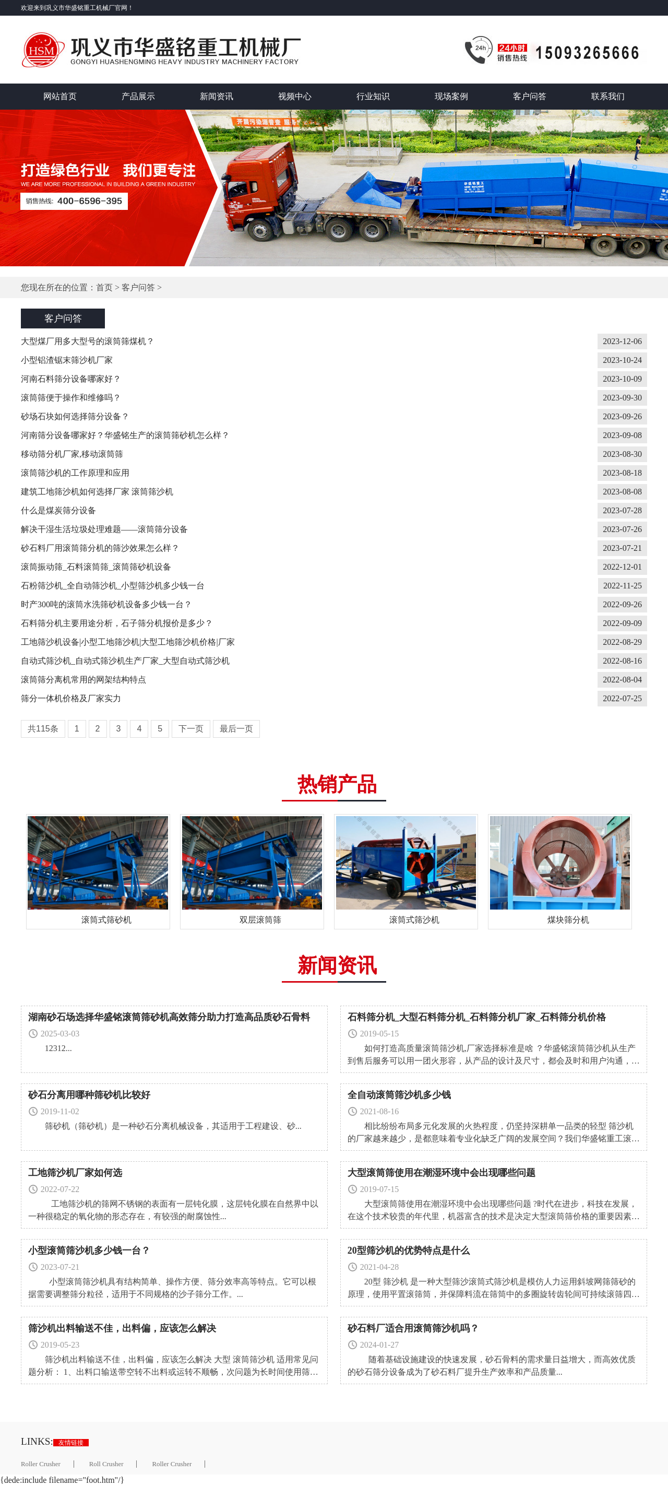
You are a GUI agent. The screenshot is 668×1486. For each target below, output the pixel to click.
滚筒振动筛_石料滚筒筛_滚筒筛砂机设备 (96, 566)
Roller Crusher (41, 1464)
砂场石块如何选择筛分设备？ (75, 416)
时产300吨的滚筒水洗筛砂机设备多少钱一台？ (106, 604)
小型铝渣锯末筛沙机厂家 (67, 360)
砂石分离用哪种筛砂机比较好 (89, 1095)
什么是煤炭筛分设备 (58, 510)
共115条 (43, 728)
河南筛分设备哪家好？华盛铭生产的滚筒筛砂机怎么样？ (125, 435)
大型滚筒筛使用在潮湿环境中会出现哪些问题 (441, 1172)
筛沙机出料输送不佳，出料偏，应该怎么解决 (122, 1328)
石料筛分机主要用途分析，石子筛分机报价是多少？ (117, 623)
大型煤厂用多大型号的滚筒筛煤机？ (87, 341)
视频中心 (295, 96)
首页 (104, 287)
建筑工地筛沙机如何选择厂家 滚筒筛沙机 (97, 491)
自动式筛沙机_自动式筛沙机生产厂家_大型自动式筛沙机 (125, 660)
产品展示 (138, 96)
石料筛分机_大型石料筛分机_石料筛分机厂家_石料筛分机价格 (477, 1017)
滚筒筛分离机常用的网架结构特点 (83, 679)
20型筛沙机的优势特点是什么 (409, 1250)
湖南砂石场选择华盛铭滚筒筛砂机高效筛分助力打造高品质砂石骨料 (169, 1017)
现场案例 (451, 96)
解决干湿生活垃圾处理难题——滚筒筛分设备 (104, 529)
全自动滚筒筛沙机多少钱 (399, 1095)
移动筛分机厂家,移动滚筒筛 (72, 454)
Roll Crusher (106, 1464)
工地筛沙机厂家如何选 (75, 1172)
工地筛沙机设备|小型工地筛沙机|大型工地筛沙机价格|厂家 (128, 642)
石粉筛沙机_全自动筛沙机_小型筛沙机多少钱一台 (113, 585)
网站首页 (60, 96)
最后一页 (236, 728)
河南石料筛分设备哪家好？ (71, 378)
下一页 (191, 728)
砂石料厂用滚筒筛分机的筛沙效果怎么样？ (100, 548)
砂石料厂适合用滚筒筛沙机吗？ (413, 1328)
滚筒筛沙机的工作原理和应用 (75, 472)
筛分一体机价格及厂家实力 (71, 698)
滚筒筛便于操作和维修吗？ (71, 397)
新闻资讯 (216, 96)
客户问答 (529, 96)
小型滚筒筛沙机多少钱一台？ (89, 1250)
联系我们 (608, 96)
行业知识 (373, 96)
